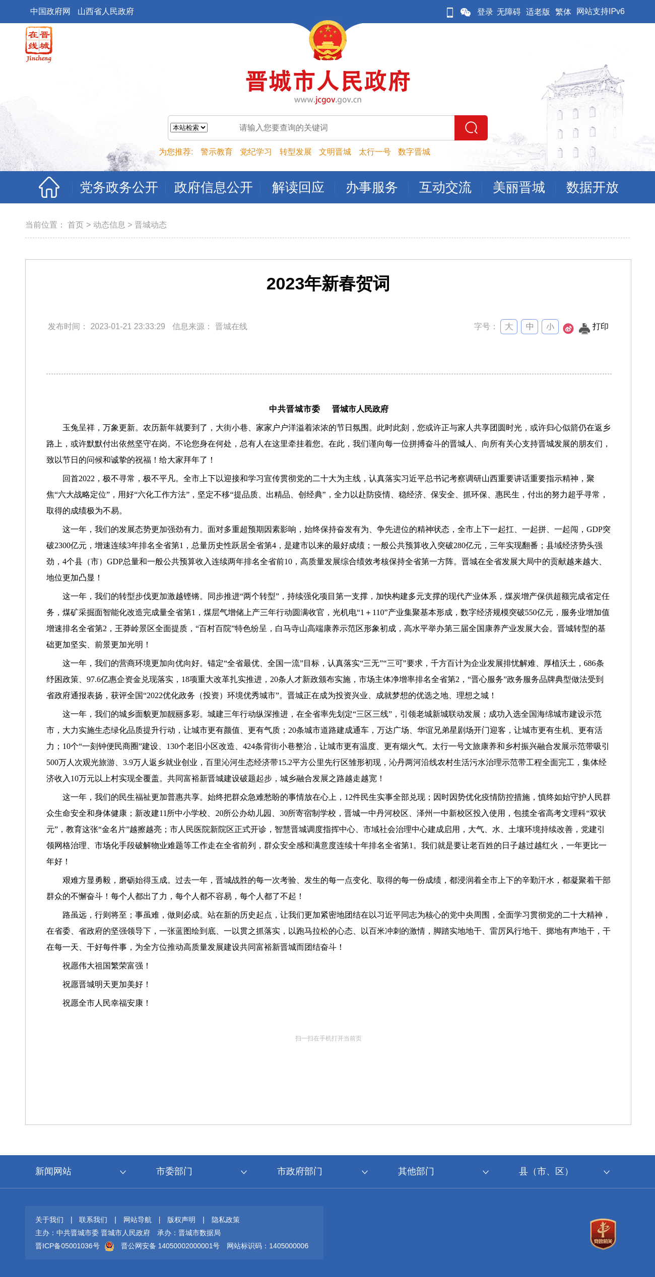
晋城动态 (151, 224)
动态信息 (109, 224)
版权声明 (181, 1220)
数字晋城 (414, 151)
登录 (485, 12)
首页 (76, 224)
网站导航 (137, 1220)
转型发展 (296, 151)
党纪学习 (256, 151)
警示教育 (217, 151)
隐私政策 (226, 1220)
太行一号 (375, 151)
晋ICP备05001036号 (67, 1246)
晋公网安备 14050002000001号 (170, 1246)
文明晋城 (335, 151)
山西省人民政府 (106, 11)
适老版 (538, 12)
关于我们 (49, 1220)
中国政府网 (50, 11)
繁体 (563, 12)
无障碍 (509, 12)
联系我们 (93, 1220)
